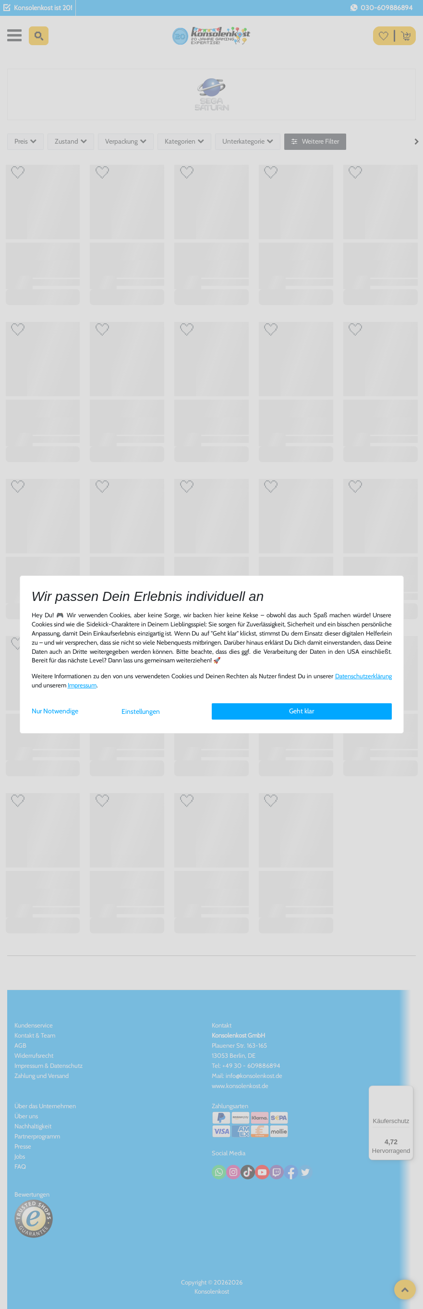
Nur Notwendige (55, 711)
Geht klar (301, 711)
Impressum (82, 685)
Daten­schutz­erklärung (363, 676)
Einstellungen (140, 711)
